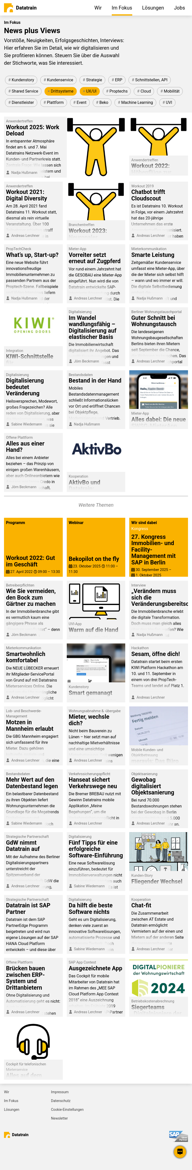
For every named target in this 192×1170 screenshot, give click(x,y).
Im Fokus (11, 1101)
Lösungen (11, 1110)
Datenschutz (60, 1101)
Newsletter (59, 1118)
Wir (6, 1092)
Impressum (59, 1092)
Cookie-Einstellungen (67, 1110)
